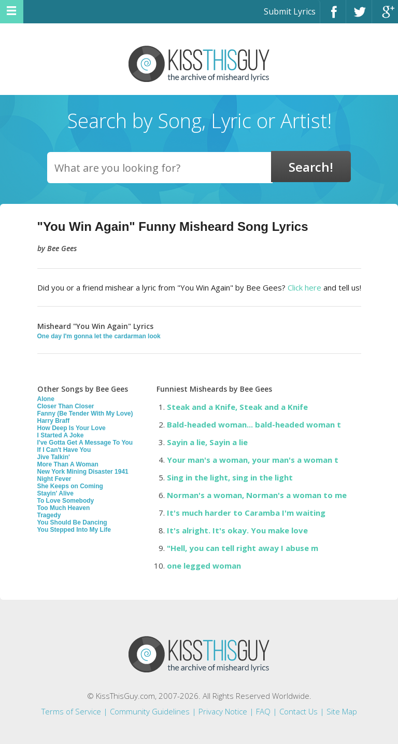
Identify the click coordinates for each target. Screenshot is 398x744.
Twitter (359, 16)
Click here (304, 287)
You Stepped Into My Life (74, 529)
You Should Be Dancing (72, 522)
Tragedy (49, 515)
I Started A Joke (60, 435)
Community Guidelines (150, 711)
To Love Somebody (65, 500)
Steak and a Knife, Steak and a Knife (237, 407)
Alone (45, 399)
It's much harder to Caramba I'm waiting (246, 512)
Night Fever (54, 479)
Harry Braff (53, 420)
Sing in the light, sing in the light (230, 477)
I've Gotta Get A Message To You (85, 442)
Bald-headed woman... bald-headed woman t (254, 424)
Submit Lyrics (290, 11)
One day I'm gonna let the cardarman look (99, 336)
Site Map (341, 711)
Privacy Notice (222, 711)
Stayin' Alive (55, 493)
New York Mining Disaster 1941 (83, 471)
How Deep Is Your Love (71, 428)
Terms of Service (71, 711)
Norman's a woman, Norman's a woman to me (257, 495)
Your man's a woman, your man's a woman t (252, 459)
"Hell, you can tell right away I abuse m (242, 548)
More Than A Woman (67, 464)
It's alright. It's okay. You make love (237, 530)
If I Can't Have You (64, 449)
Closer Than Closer (65, 406)
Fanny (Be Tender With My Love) (85, 413)
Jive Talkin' (53, 457)
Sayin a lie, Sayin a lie (207, 442)
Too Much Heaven (63, 508)
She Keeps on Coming (70, 486)
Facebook (333, 16)
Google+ (385, 16)
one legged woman (204, 565)
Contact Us (298, 711)
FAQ (263, 711)
